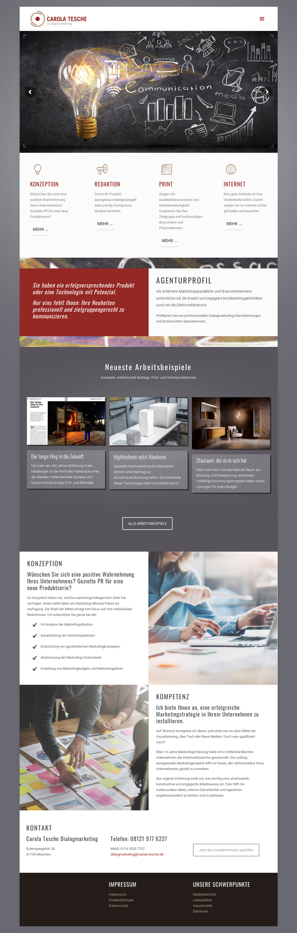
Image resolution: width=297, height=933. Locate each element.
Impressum (117, 894)
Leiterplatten (202, 900)
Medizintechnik (204, 894)
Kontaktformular (121, 900)
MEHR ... (40, 229)
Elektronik (200, 911)
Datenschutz (118, 906)
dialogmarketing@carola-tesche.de (137, 854)
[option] (66, 443)
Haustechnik (202, 906)
